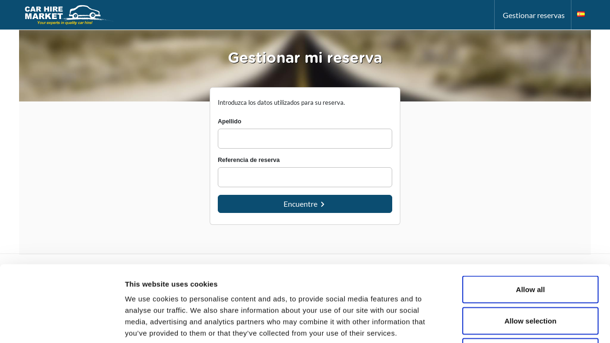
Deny (530, 280)
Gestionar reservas (534, 15)
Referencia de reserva (249, 160)
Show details (500, 324)
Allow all (530, 218)
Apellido (229, 121)
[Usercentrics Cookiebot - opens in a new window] (61, 324)
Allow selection (530, 249)
